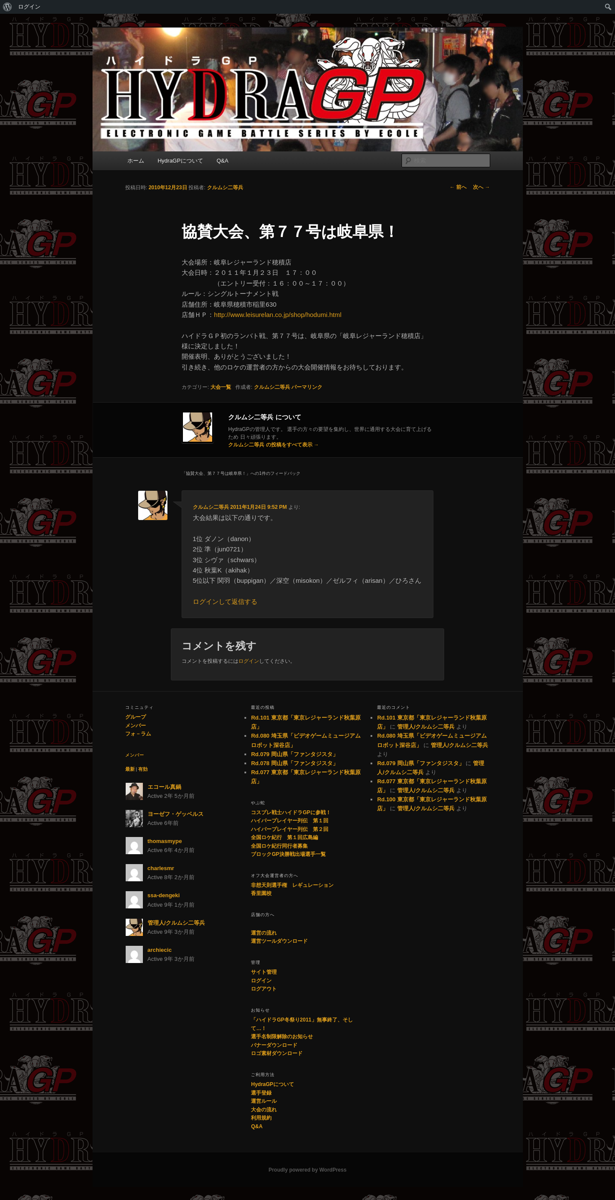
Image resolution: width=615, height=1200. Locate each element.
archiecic (160, 950)
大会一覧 (220, 387)
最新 (130, 769)
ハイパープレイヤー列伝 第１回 (289, 821)
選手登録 (261, 1093)
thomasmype (165, 841)
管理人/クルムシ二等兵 (176, 923)
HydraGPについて (180, 160)
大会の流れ (264, 1110)
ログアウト (264, 989)
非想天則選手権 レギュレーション (292, 885)
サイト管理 (264, 972)
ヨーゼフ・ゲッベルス (176, 814)
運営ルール (264, 1101)
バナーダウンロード (274, 1045)
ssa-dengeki (164, 895)
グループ (135, 717)
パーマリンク (306, 387)
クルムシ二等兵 (225, 188)
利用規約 (261, 1118)
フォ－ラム (138, 734)
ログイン (29, 6)
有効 (143, 769)
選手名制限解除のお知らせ (282, 1037)
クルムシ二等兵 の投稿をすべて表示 (273, 445)
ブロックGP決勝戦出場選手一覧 (288, 854)
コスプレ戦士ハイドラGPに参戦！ (291, 812)
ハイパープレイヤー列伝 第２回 (289, 829)
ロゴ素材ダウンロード (277, 1053)
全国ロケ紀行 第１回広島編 (284, 837)
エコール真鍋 (164, 787)
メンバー (135, 726)
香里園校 (261, 893)
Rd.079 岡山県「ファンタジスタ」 (294, 754)
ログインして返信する (225, 601)
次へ (481, 187)
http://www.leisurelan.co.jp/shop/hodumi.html (277, 314)
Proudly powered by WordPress (307, 1170)
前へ (458, 187)
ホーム (135, 160)
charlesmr (161, 868)
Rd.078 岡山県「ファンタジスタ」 (294, 763)
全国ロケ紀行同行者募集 (279, 846)
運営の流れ (264, 933)
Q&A (222, 160)
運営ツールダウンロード (279, 941)
